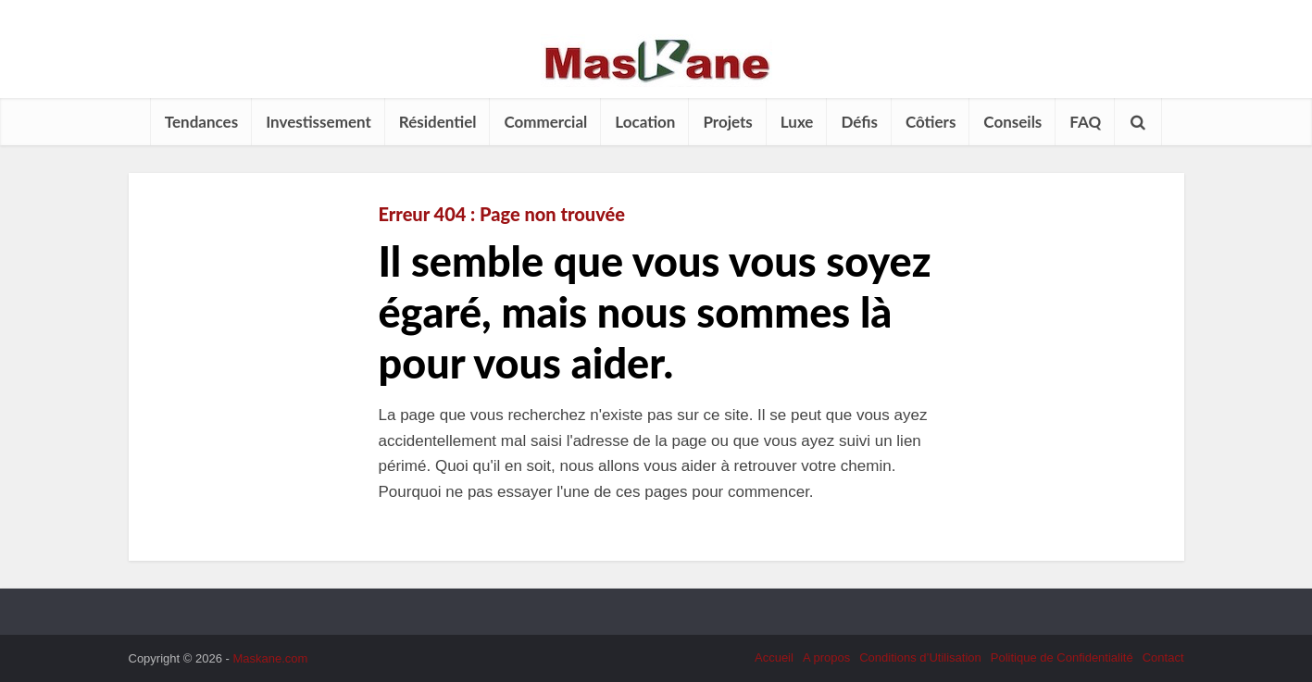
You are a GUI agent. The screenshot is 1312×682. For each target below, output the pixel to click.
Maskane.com (269, 658)
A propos (826, 657)
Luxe (797, 121)
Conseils (1012, 121)
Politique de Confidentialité (1062, 657)
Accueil (774, 657)
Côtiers (931, 121)
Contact (1163, 657)
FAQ (1085, 121)
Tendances (201, 121)
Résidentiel (438, 121)
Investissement (318, 121)
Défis (859, 121)
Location (645, 121)
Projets (727, 121)
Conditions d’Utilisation (920, 657)
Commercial (545, 121)
